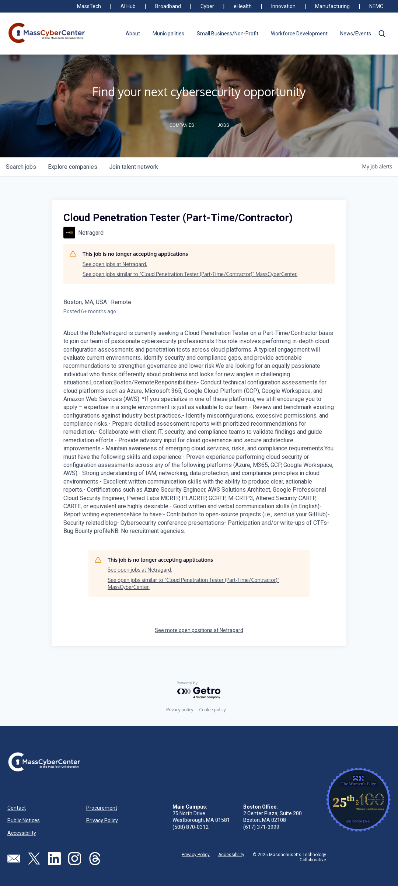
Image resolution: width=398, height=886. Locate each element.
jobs (21, 166)
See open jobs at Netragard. (115, 264)
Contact (16, 808)
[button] (382, 33)
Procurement (101, 808)
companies (72, 166)
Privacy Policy (102, 820)
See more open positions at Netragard (199, 630)
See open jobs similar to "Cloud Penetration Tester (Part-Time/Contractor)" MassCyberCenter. (190, 274)
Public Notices (23, 820)
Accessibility (21, 833)
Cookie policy (212, 709)
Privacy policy (179, 709)
